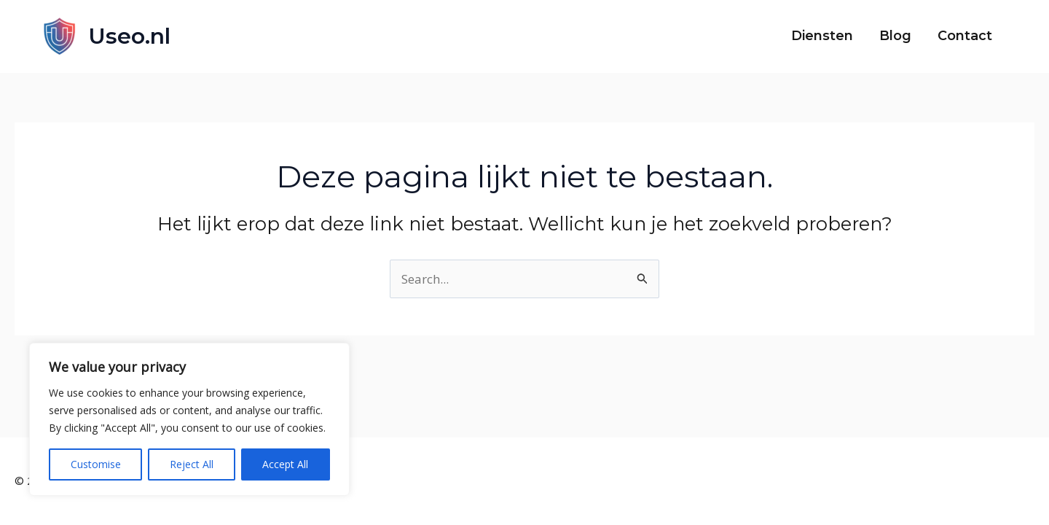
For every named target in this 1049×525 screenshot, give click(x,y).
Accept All (285, 464)
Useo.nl (129, 36)
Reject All (191, 464)
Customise (96, 464)
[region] (189, 419)
